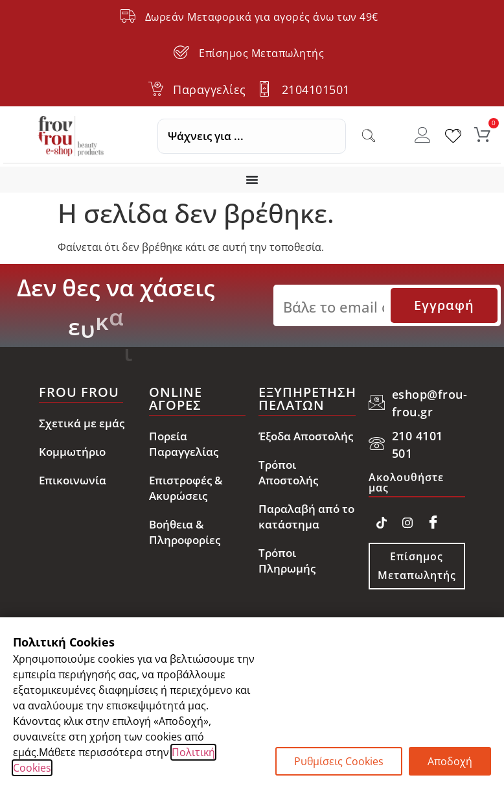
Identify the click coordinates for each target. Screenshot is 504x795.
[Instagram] (407, 520)
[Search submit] (368, 136)
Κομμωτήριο (72, 451)
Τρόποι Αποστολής (288, 472)
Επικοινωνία (72, 480)
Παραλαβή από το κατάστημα (306, 516)
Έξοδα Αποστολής (305, 436)
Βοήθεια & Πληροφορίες (184, 532)
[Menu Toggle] (252, 179)
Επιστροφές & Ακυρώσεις (186, 488)
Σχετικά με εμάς (81, 423)
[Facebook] (433, 520)
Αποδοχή (450, 761)
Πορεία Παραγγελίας (183, 444)
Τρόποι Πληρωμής (286, 560)
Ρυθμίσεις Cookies (339, 761)
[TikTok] (381, 520)
